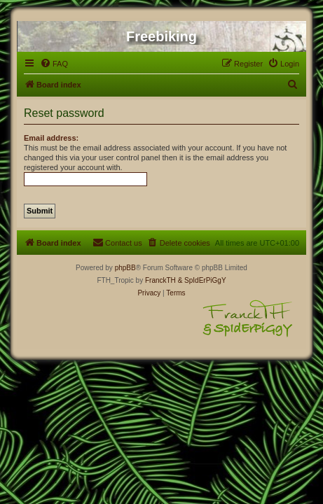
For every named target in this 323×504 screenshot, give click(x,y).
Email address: (51, 138)
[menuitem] (54, 63)
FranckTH (160, 280)
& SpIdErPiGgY (202, 280)
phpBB (125, 268)
